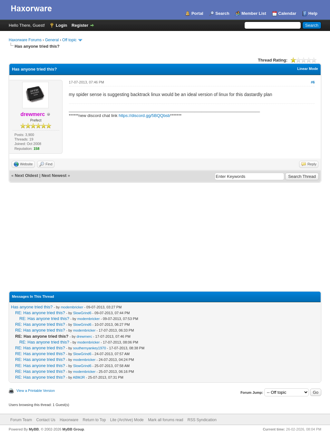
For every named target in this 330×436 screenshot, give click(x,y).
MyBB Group (73, 429)
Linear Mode (307, 69)
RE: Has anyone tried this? (40, 312)
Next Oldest (26, 175)
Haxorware (69, 420)
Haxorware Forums (25, 40)
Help (312, 13)
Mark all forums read (165, 420)
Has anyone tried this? (32, 307)
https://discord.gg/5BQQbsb (144, 115)
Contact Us (45, 420)
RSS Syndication (202, 420)
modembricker (72, 307)
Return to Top (94, 420)
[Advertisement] (165, 231)
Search (222, 13)
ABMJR (79, 377)
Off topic (69, 40)
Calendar (287, 13)
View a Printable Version (35, 390)
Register (80, 25)
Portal (197, 13)
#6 (313, 82)
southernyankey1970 (89, 348)
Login (61, 25)
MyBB (34, 429)
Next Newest (54, 175)
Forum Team (21, 420)
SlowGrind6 (82, 313)
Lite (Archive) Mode (127, 420)
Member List (253, 13)
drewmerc (84, 336)
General (52, 40)
